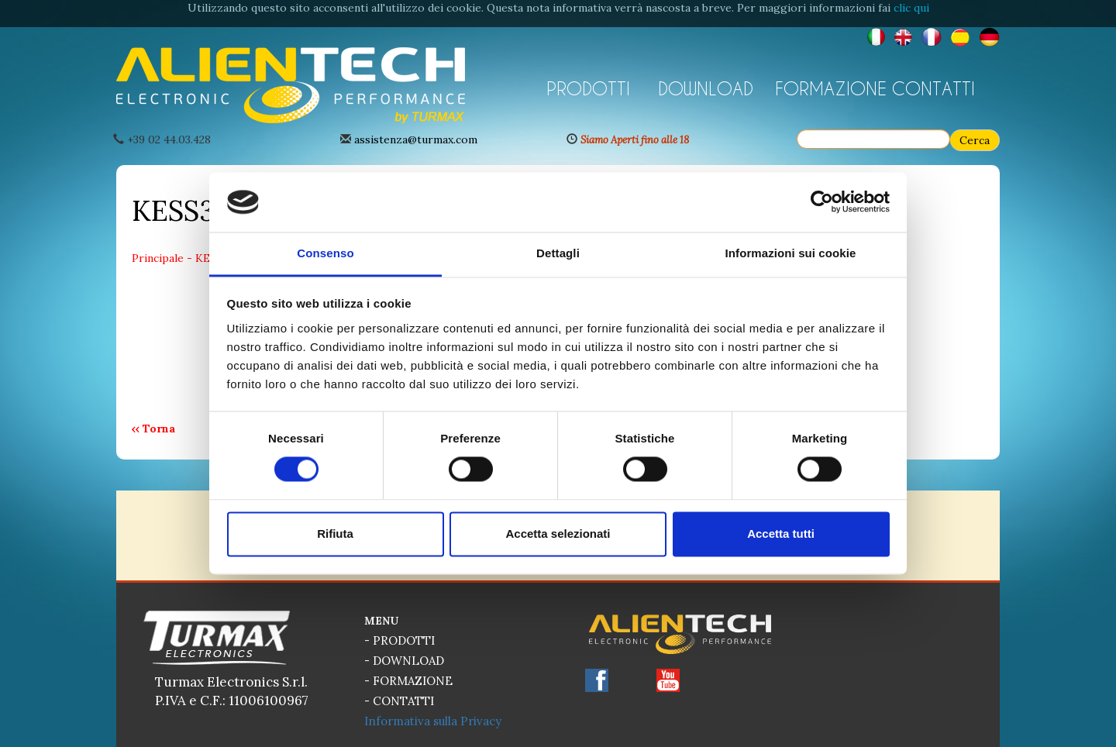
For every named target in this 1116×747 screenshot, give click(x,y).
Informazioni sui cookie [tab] (790, 253)
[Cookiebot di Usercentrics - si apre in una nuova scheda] (822, 202)
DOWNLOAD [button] (705, 88)
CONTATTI (933, 88)
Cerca (974, 140)
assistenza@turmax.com (415, 139)
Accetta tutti (781, 533)
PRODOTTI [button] (588, 88)
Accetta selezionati (557, 533)
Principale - (163, 258)
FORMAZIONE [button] (827, 88)
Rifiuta (335, 533)
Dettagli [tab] (558, 253)
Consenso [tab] (325, 253)
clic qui (911, 8)
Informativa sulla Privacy (432, 721)
